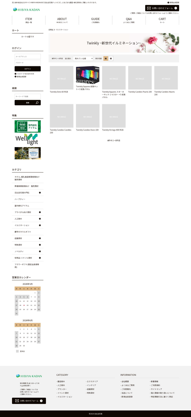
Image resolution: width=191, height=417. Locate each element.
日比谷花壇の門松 (22, 192)
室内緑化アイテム (22, 205)
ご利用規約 (155, 385)
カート (162, 20)
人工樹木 (18, 218)
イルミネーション (62, 29)
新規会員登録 (174, 2)
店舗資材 (18, 238)
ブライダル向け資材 (23, 212)
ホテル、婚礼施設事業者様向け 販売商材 (28, 178)
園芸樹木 (61, 381)
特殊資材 (18, 244)
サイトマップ (156, 389)
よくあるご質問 (129, 20)
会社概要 (125, 381)
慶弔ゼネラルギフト (23, 231)
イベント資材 (63, 393)
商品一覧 (28, 20)
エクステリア (92, 381)
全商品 (51, 29)
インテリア (91, 385)
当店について (127, 393)
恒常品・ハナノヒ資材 (23, 258)
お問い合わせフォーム (162, 8)
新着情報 (154, 381)
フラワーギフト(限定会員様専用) (27, 265)
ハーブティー (20, 199)
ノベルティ (19, 251)
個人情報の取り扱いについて (163, 393)
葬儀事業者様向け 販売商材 (26, 186)
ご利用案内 (95, 20)
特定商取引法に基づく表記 (162, 396)
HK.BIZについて (62, 20)
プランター (62, 389)
